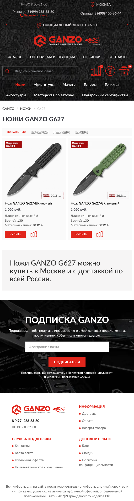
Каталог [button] (14, 57)
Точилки (112, 85)
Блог (85, 446)
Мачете (69, 85)
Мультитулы (43, 85)
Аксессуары (16, 95)
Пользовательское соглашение (39, 467)
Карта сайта (24, 453)
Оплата (87, 421)
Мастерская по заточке (54, 95)
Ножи (20, 85)
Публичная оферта (29, 460)
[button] (33, 15)
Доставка (89, 413)
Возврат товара (94, 428)
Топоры (90, 85)
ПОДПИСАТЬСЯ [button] (67, 362)
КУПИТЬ (15, 234)
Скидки (87, 453)
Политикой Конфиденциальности (90, 372)
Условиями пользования (63, 376)
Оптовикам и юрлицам (52, 57)
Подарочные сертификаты (105, 95)
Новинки (92, 57)
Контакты (118, 57)
